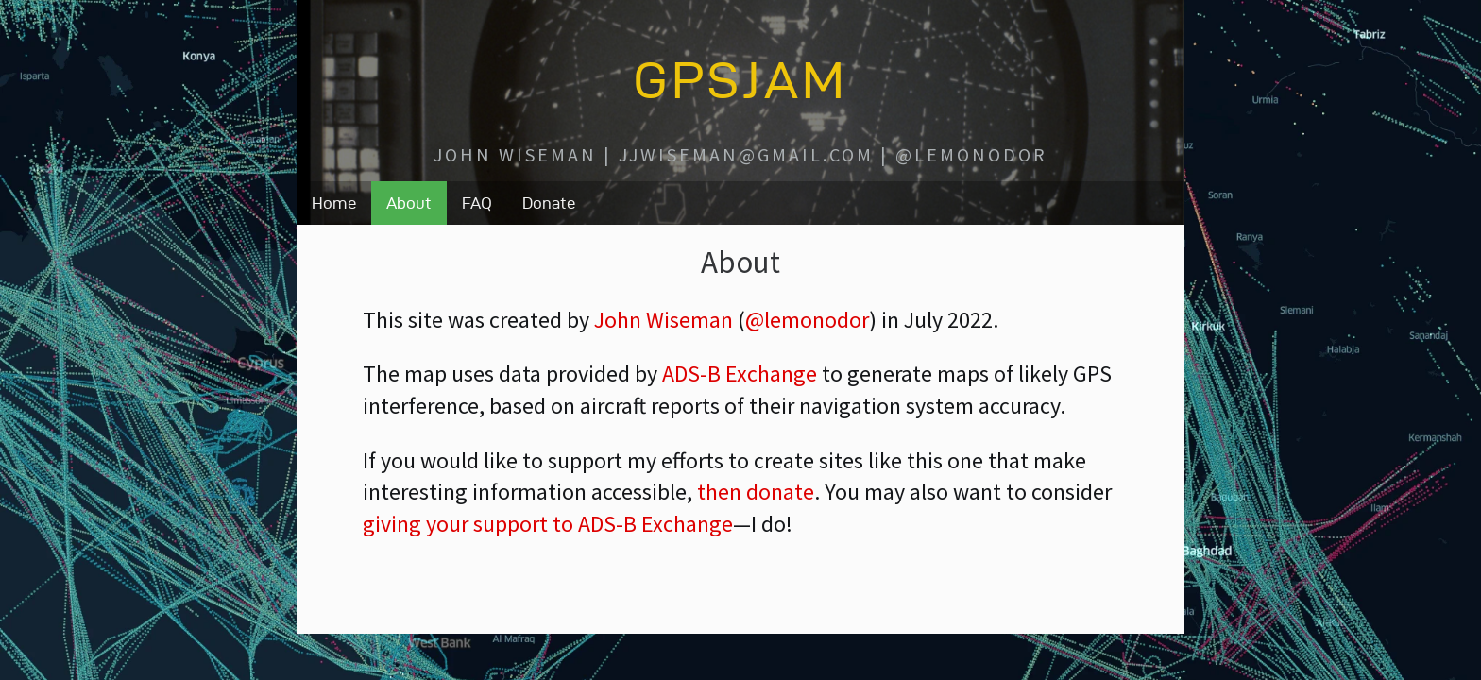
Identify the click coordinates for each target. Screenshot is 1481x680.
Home (334, 203)
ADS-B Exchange (739, 373)
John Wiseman (515, 154)
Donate (548, 203)
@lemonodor (971, 154)
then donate (755, 491)
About (409, 203)
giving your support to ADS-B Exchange (548, 523)
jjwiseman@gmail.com (746, 154)
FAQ (477, 203)
